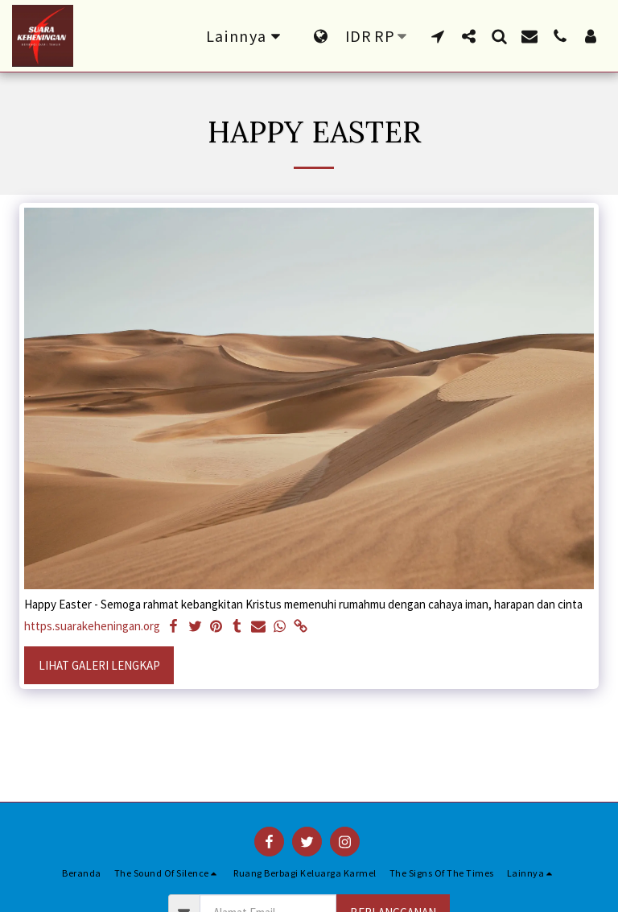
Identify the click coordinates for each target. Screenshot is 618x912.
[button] (437, 35)
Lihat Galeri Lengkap (99, 665)
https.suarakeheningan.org (92, 626)
